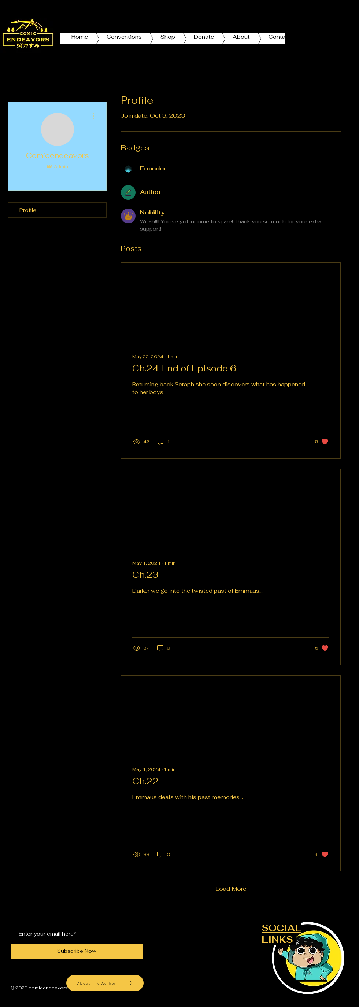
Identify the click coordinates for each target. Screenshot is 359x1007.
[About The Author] (105, 983)
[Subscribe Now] (77, 951)
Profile (27, 210)
